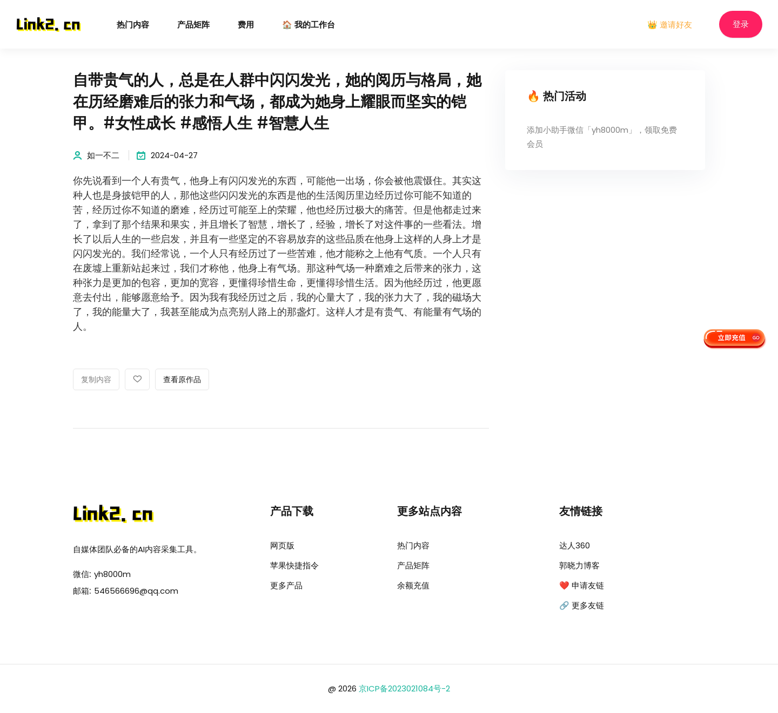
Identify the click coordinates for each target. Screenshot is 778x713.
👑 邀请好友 (669, 25)
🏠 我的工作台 (308, 25)
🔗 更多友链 (581, 605)
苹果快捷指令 (294, 565)
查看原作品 (182, 380)
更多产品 (286, 585)
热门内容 (133, 25)
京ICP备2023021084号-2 (404, 688)
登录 (741, 24)
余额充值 (413, 585)
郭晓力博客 (579, 565)
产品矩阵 (193, 25)
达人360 (574, 545)
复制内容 (96, 380)
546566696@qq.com (136, 590)
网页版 (282, 545)
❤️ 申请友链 (581, 585)
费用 (246, 25)
